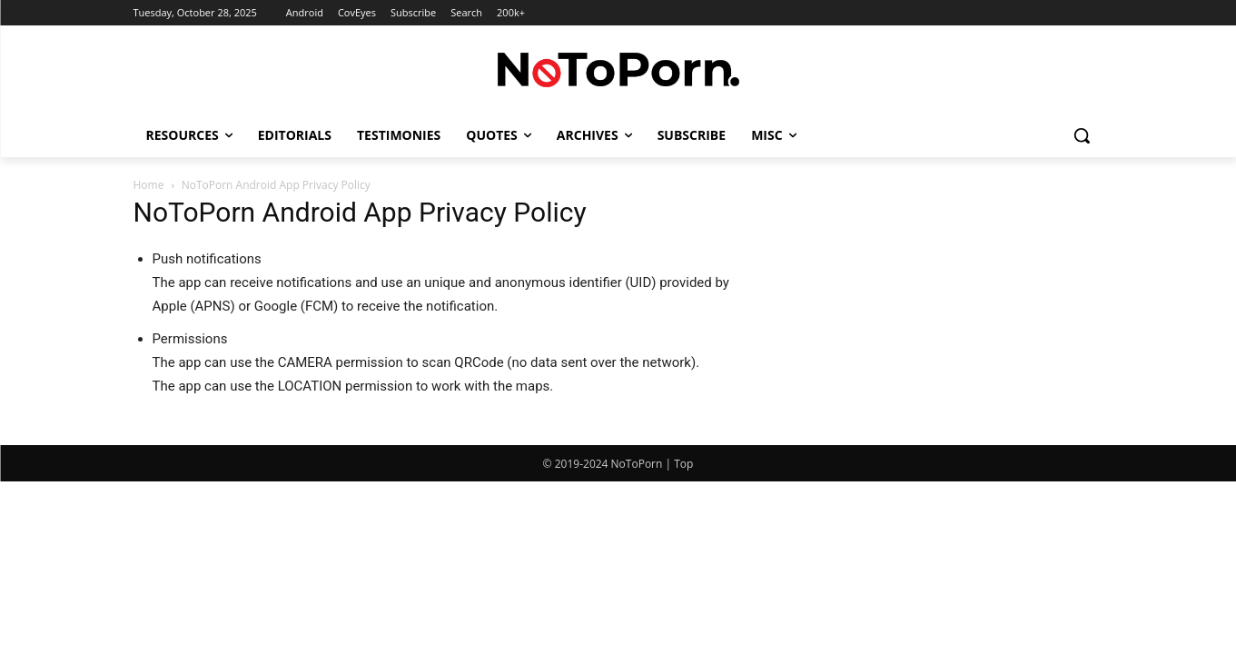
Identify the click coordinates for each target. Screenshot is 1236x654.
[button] (1081, 135)
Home (148, 185)
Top (683, 463)
